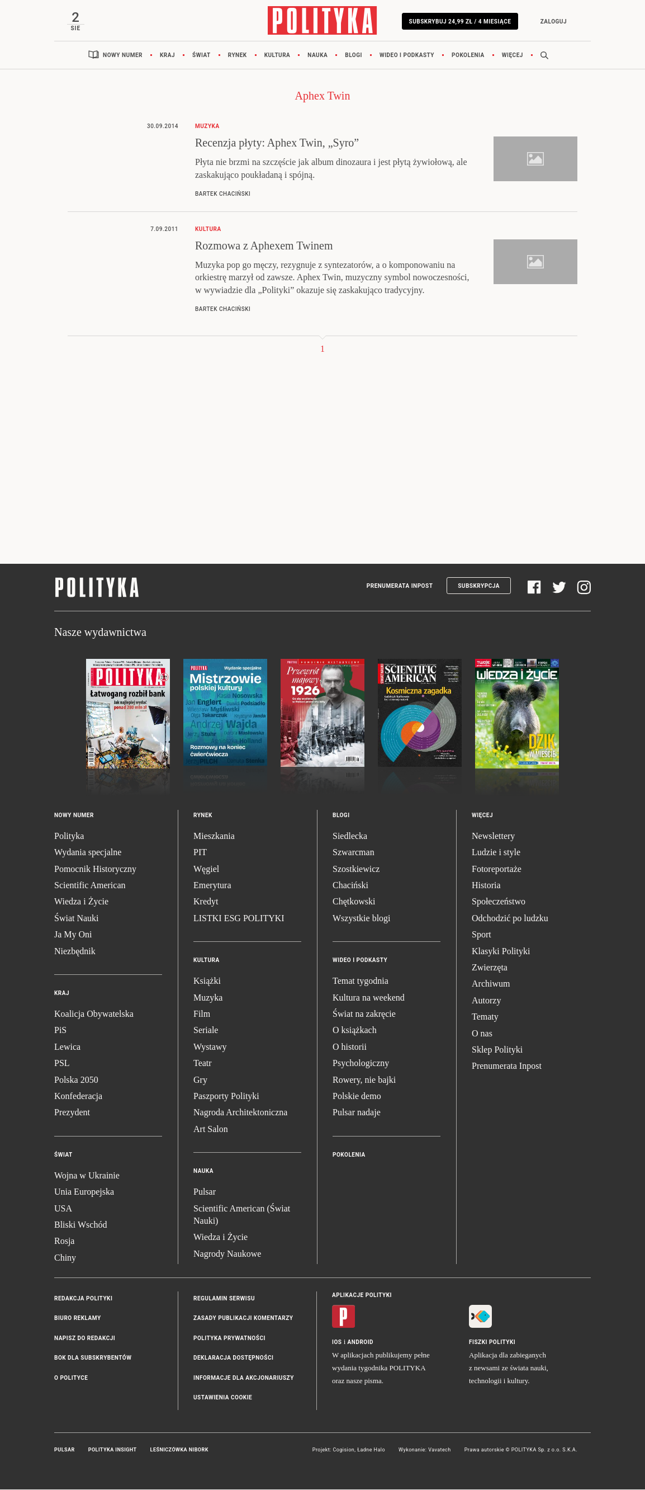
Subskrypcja (479, 586)
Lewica (67, 1047)
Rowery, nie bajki (364, 1080)
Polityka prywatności (229, 1339)
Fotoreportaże (496, 869)
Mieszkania (214, 836)
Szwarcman (353, 853)
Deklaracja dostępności (233, 1359)
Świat (201, 56)
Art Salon (210, 1129)
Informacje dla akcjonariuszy (243, 1378)
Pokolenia (468, 56)
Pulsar (204, 1192)
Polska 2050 (76, 1080)
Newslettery (493, 836)
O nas (482, 1034)
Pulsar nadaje (357, 1113)
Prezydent (72, 1113)
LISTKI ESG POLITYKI (238, 918)
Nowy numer (123, 56)
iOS (337, 1343)
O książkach (355, 1031)
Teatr (202, 1063)
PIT (200, 853)
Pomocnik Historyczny (95, 869)
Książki (207, 982)
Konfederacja (78, 1096)
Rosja (64, 1242)
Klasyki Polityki (501, 951)
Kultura (277, 56)
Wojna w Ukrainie (87, 1176)
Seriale (205, 1031)
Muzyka (207, 998)
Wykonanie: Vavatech (425, 1451)
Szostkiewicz (356, 869)
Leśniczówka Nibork (179, 1451)
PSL (62, 1063)
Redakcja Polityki (83, 1299)
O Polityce (71, 1378)
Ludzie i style (496, 853)
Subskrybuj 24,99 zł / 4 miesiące (459, 21)
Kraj (167, 56)
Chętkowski (354, 902)
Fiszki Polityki (492, 1343)
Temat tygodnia (360, 982)
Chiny (65, 1258)
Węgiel (206, 869)
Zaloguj (552, 21)
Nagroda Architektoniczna (240, 1113)
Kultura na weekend (369, 998)
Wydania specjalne (87, 853)
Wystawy (209, 1047)
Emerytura (212, 885)
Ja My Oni (73, 935)
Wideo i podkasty (407, 56)
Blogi (353, 56)
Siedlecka (350, 836)
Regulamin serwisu (224, 1299)
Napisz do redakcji (84, 1339)
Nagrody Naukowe (227, 1254)
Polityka (69, 836)
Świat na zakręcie (364, 1014)
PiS (60, 1031)
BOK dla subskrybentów (92, 1359)
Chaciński (350, 885)
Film (201, 1014)
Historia (486, 885)
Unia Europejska (84, 1192)
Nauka (317, 56)
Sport (481, 935)
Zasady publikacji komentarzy (243, 1319)
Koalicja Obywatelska (94, 1014)
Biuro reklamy (77, 1319)
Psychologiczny (361, 1063)
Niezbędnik (75, 951)
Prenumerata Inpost (400, 586)
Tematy (485, 1017)
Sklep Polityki (497, 1050)
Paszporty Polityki (226, 1096)
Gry (200, 1080)
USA (63, 1209)
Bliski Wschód (80, 1225)
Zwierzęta (490, 968)
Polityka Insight (112, 1451)
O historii (350, 1047)
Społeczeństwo (498, 902)
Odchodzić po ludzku (510, 918)
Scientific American (90, 885)
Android (361, 1343)
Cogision (343, 1451)
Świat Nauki (76, 918)
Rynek (237, 56)
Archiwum (491, 984)
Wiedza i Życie (81, 902)
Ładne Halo (371, 1451)
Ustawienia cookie (222, 1398)
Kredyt (205, 902)
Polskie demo (357, 1096)
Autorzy (486, 1001)
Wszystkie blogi (362, 918)
